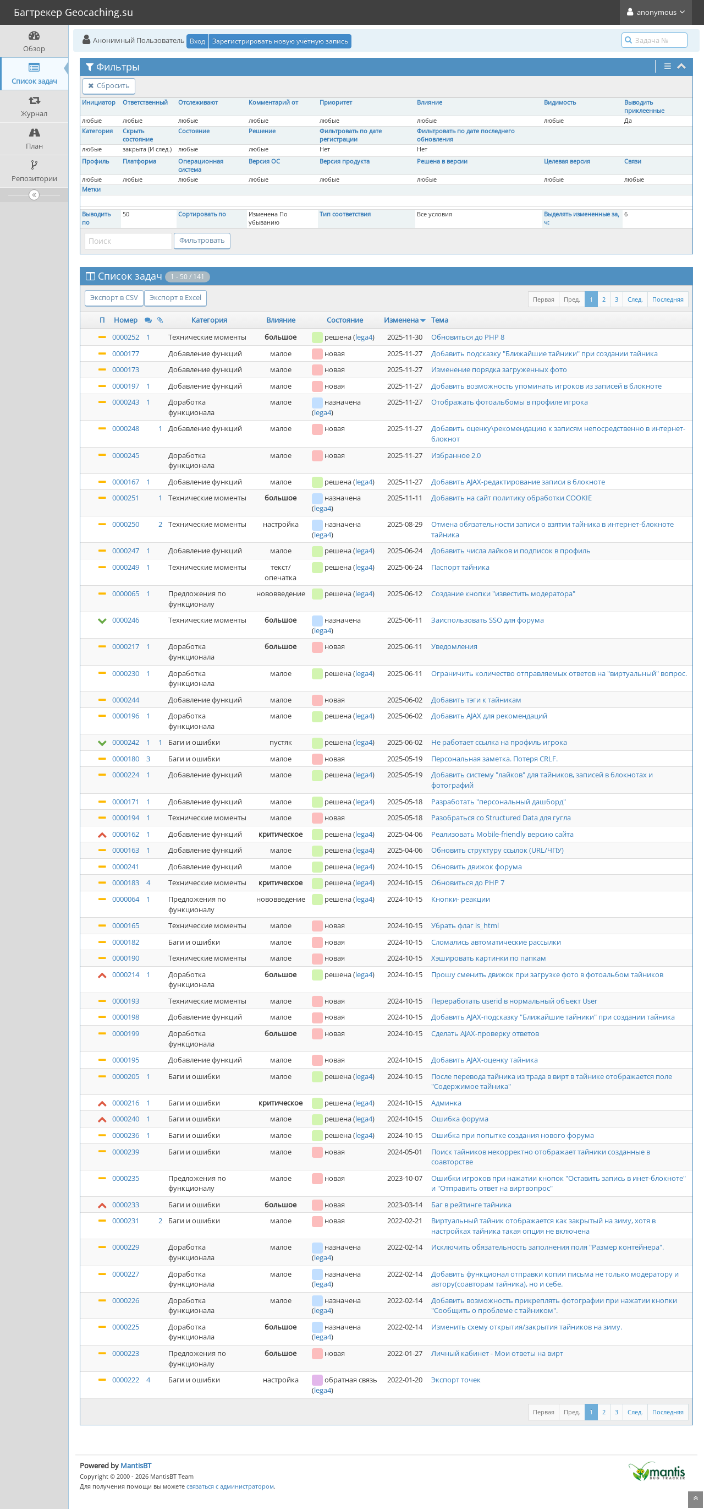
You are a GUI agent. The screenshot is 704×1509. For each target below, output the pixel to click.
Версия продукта (345, 161)
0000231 (125, 1220)
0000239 (125, 1152)
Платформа (139, 161)
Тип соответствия (345, 214)
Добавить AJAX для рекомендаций (489, 716)
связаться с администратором (230, 1486)
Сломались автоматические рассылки (496, 942)
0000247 (125, 550)
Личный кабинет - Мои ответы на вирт (497, 1353)
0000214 (125, 974)
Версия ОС (264, 161)
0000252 (125, 337)
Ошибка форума (459, 1119)
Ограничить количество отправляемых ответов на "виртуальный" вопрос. (559, 673)
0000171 (125, 802)
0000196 (125, 716)
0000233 (125, 1205)
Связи (632, 161)
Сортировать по (202, 214)
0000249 (125, 567)
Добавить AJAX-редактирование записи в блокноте (518, 482)
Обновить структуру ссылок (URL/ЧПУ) (497, 850)
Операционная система (200, 165)
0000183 (125, 882)
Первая (543, 299)
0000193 (125, 1001)
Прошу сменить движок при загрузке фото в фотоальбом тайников (547, 974)
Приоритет (336, 102)
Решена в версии (442, 161)
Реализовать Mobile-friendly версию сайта (502, 834)
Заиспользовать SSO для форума (487, 620)
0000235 (125, 1178)
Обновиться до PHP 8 (467, 337)
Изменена (401, 320)
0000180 (125, 759)
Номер (126, 320)
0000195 (125, 1060)
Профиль (95, 161)
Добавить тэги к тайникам (476, 700)
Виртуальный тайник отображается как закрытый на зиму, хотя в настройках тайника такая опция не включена (543, 1226)
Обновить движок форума (476, 866)
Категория (97, 131)
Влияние (429, 102)
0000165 (125, 925)
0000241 (125, 866)
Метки (91, 189)
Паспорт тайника (460, 567)
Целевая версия (567, 161)
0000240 (125, 1119)
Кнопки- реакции (460, 899)
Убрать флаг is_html (465, 925)
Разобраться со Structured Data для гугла (501, 817)
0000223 (125, 1353)
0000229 (125, 1247)
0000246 (125, 620)
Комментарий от (273, 102)
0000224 (125, 775)
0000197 (125, 386)
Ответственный (145, 102)
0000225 (125, 1327)
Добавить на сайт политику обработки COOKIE (511, 498)
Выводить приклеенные (644, 107)
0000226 (125, 1300)
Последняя (668, 299)
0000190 (125, 958)
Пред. (572, 299)
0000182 (125, 942)
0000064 (125, 899)
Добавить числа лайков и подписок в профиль (511, 550)
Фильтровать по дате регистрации (351, 135)
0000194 (125, 817)
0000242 (125, 742)
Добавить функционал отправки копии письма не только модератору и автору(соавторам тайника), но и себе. (555, 1279)
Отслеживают (198, 102)
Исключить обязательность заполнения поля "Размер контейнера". (547, 1247)
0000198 (125, 1017)
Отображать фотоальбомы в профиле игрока (509, 402)
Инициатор (99, 102)
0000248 (125, 428)
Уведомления (454, 646)
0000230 (125, 673)
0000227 (125, 1274)
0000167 (125, 482)
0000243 (125, 402)
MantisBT (135, 1465)
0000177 (125, 353)
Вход (197, 41)
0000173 (125, 369)
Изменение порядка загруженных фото (499, 369)
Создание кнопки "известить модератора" (503, 593)
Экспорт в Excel (175, 297)
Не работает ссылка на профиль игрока (499, 742)
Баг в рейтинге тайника (471, 1205)
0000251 (125, 498)
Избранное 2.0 (456, 455)
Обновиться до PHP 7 (467, 882)
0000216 (125, 1103)
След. (635, 299)
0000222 (125, 1380)
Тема (439, 320)
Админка (446, 1103)
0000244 (125, 700)
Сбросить (109, 85)
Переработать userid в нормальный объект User (514, 1001)
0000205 (125, 1076)
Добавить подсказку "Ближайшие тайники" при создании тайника (544, 353)
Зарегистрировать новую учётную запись (280, 41)
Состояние (194, 131)
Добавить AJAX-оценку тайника (484, 1060)
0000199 (125, 1033)
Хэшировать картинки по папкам (488, 958)
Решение (262, 131)
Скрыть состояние (138, 135)
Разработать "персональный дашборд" (498, 802)
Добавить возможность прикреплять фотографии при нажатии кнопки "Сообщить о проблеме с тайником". (554, 1305)
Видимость (560, 102)
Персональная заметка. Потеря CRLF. (494, 759)
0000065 (125, 593)
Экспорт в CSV (114, 297)
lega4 (363, 337)
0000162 (125, 834)
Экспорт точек (456, 1380)
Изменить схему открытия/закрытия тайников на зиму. (526, 1327)
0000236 (125, 1135)
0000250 (125, 524)
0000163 (125, 850)
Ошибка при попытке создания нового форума (512, 1135)
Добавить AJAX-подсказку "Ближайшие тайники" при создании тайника (553, 1017)
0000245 (125, 455)
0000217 (125, 646)
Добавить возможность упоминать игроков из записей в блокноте (546, 386)
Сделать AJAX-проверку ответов (485, 1033)
